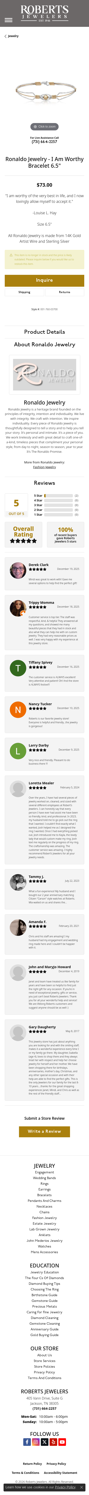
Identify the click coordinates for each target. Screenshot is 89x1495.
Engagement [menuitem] (44, 1172)
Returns (64, 292)
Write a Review (44, 1131)
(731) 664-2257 (44, 142)
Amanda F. (38, 921)
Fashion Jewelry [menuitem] (44, 1218)
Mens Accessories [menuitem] (44, 1252)
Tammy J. (36, 876)
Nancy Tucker (40, 704)
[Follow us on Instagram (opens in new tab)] (36, 1442)
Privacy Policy (44, 1372)
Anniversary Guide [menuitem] (45, 1329)
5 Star (38, 496)
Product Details (44, 332)
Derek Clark (39, 564)
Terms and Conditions (44, 1378)
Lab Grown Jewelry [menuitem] (44, 1229)
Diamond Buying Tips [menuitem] (44, 1284)
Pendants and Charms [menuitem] (44, 1201)
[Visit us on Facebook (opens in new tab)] (27, 1442)
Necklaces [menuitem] (44, 1207)
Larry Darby (39, 745)
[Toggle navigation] (8, 20)
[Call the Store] (44, 1408)
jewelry (13, 36)
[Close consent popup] (81, 1487)
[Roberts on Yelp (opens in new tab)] (53, 1442)
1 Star (38, 515)
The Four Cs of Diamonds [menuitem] (44, 1278)
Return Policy (32, 1464)
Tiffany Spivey (40, 662)
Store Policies (44, 1367)
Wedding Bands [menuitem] (44, 1178)
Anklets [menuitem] (45, 1235)
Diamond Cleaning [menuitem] (44, 1318)
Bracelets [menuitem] (44, 1195)
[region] (44, 92)
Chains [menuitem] (44, 1212)
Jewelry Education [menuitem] (44, 1272)
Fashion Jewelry (44, 467)
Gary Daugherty (42, 1027)
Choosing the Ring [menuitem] (45, 1289)
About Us (44, 1355)
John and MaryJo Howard (50, 967)
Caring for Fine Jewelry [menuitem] (44, 1312)
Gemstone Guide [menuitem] (45, 1301)
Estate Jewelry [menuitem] (44, 1224)
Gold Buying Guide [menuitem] (44, 1335)
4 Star (38, 500)
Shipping (24, 292)
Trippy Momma (41, 602)
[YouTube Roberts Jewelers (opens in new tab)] (62, 1442)
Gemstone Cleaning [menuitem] (44, 1324)
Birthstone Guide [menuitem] (44, 1295)
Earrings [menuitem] (44, 1189)
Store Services (45, 1361)
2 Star (38, 510)
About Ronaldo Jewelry (44, 344)
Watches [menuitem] (44, 1246)
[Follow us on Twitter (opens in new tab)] (44, 1442)
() (76, 496)
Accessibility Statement (60, 1473)
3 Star (38, 505)
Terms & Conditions (25, 1473)
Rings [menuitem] (45, 1184)
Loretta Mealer (41, 783)
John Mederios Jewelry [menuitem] (45, 1241)
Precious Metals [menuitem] (44, 1307)
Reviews (44, 483)
